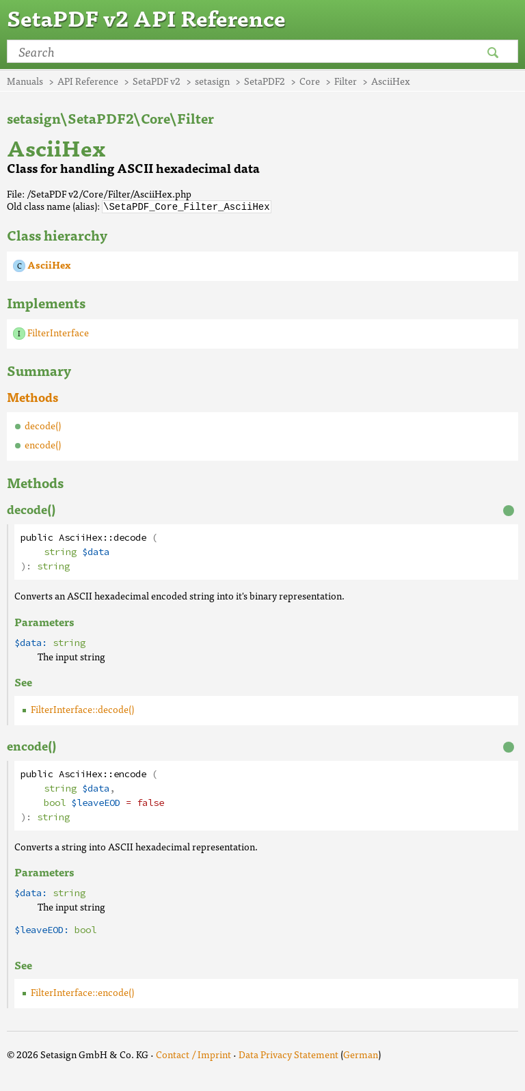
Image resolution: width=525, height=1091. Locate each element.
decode (129, 537)
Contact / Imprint (193, 1053)
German (360, 1053)
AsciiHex (48, 263)
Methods (32, 396)
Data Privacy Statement (288, 1053)
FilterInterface (58, 331)
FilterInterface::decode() (82, 708)
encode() (43, 443)
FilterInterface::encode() (82, 991)
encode (129, 773)
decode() (43, 424)
